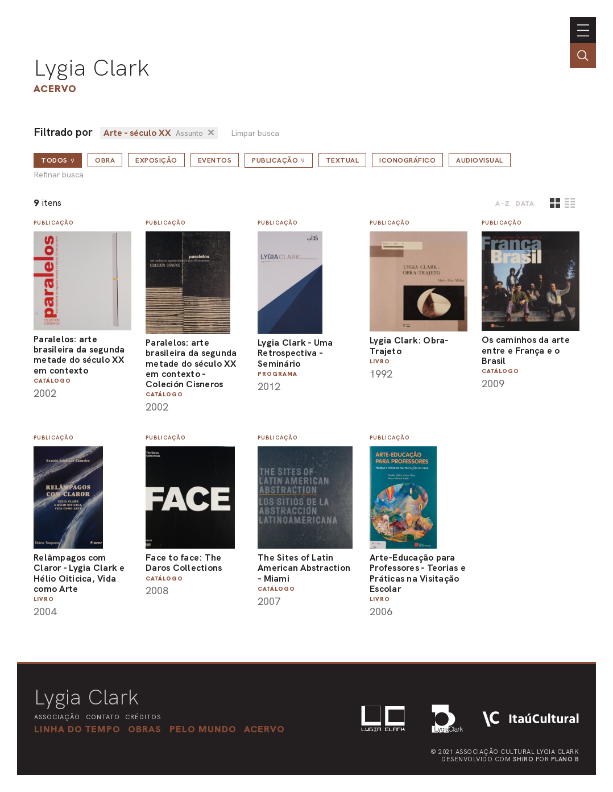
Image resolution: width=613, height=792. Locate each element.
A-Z (502, 203)
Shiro (523, 759)
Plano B (565, 759)
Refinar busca (59, 175)
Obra (105, 160)
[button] (203, 729)
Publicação (278, 160)
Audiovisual (479, 160)
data (525, 203)
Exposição (156, 160)
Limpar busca (255, 133)
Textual (342, 160)
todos (57, 160)
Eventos (215, 160)
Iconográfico (407, 160)
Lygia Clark (92, 67)
